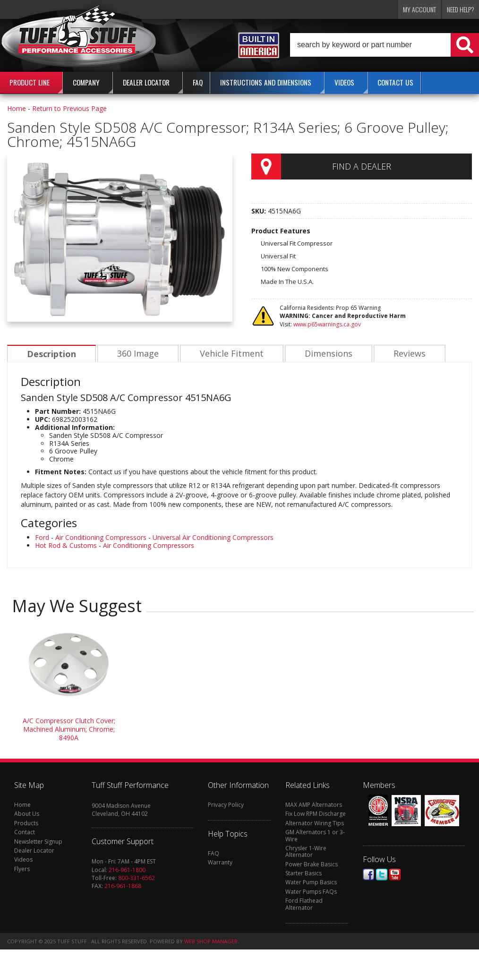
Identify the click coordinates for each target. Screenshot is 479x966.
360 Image (136, 353)
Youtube (395, 875)
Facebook (368, 875)
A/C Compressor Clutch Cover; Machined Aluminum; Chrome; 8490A (69, 729)
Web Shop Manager (211, 941)
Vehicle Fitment (229, 353)
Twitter (381, 875)
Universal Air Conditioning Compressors (213, 537)
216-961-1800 (127, 870)
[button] (384, 45)
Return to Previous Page (69, 108)
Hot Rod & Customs (66, 545)
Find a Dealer (361, 166)
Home (16, 108)
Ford (42, 537)
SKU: (259, 210)
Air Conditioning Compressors (100, 537)
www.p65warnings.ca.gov (327, 324)
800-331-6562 (136, 878)
